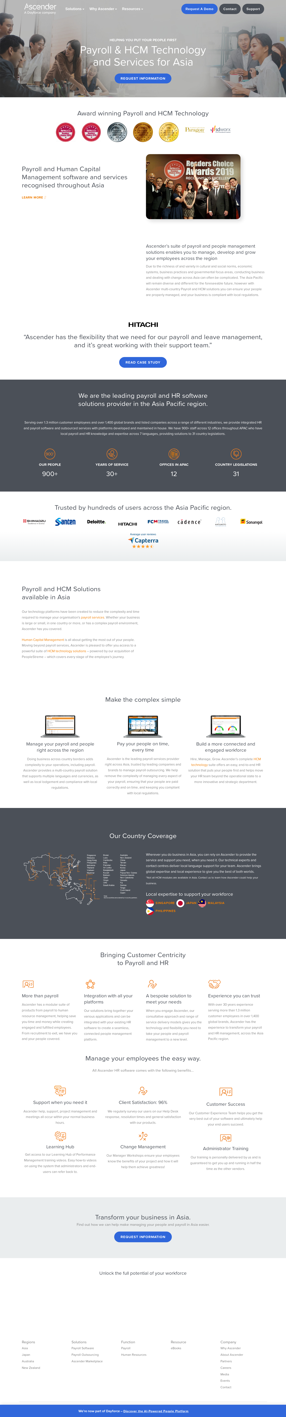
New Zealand (31, 1367)
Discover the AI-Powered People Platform (156, 1411)
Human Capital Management (43, 639)
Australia (28, 1361)
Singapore (165, 902)
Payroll (125, 1348)
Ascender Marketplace (87, 1361)
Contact (225, 1387)
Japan (191, 902)
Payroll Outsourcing (85, 1354)
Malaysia (216, 902)
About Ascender (231, 1354)
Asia (25, 1348)
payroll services (92, 617)
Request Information (143, 78)
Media (224, 1374)
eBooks (176, 1348)
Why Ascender (230, 1348)
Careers (225, 1367)
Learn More (34, 197)
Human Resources (133, 1354)
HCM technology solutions (66, 651)
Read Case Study (143, 362)
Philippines (166, 910)
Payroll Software (83, 1348)
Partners (226, 1361)
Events (225, 1380)
